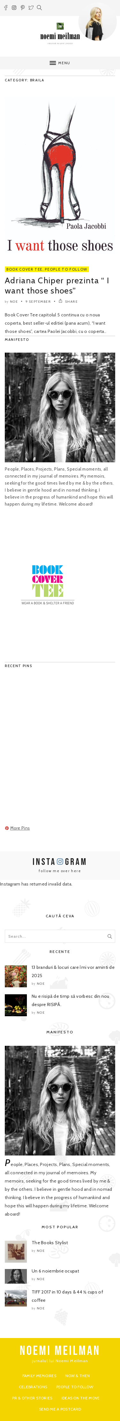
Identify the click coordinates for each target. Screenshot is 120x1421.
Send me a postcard (60, 1409)
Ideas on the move (80, 1398)
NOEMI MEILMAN (60, 1351)
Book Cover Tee (24, 269)
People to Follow (66, 269)
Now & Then (77, 1375)
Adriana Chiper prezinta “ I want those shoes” (57, 285)
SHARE (68, 302)
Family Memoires (39, 1375)
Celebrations (33, 1386)
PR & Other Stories (32, 1398)
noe (14, 302)
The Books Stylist (50, 1242)
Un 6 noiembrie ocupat (55, 1271)
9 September (38, 302)
